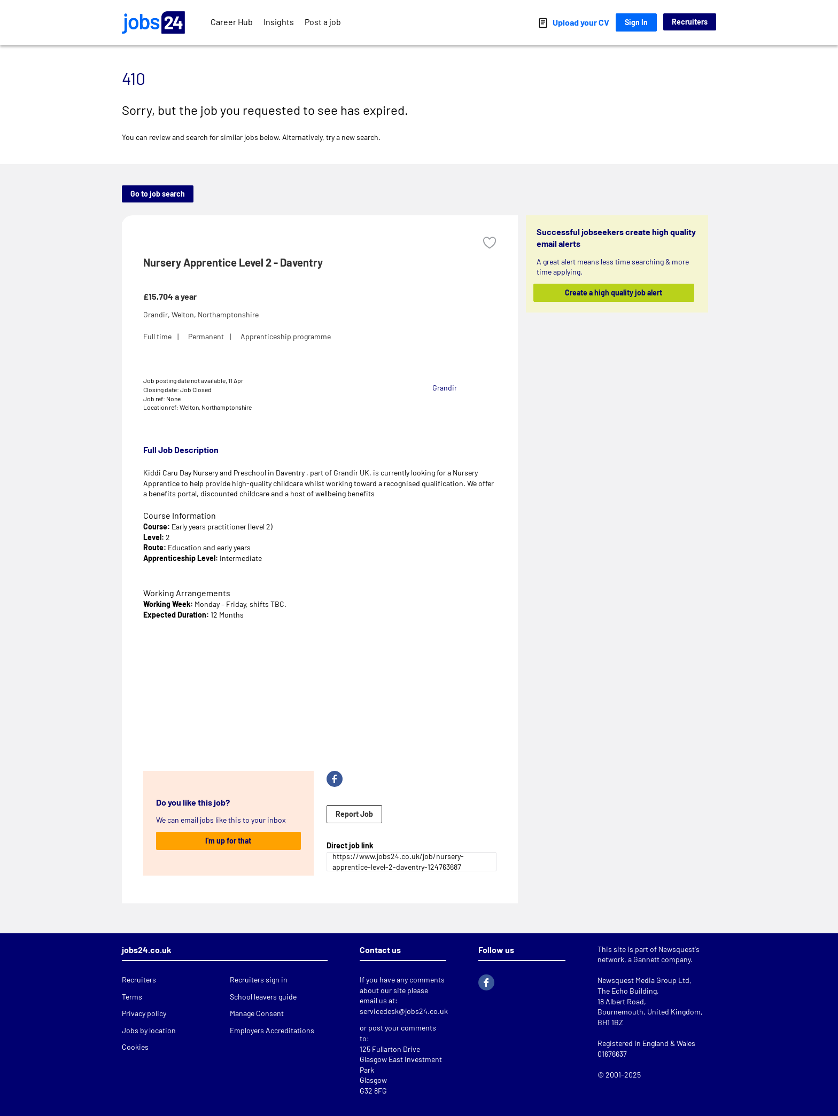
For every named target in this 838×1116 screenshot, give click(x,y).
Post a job (323, 22)
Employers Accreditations (272, 1030)
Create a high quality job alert (614, 292)
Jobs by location (149, 1030)
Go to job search (157, 193)
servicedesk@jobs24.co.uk (404, 1011)
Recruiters (690, 21)
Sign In (636, 22)
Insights (278, 22)
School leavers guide (263, 996)
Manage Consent (257, 1013)
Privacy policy (144, 1013)
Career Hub (232, 22)
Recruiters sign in (259, 979)
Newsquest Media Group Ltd (643, 980)
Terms (132, 996)
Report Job (354, 813)
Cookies (135, 1046)
